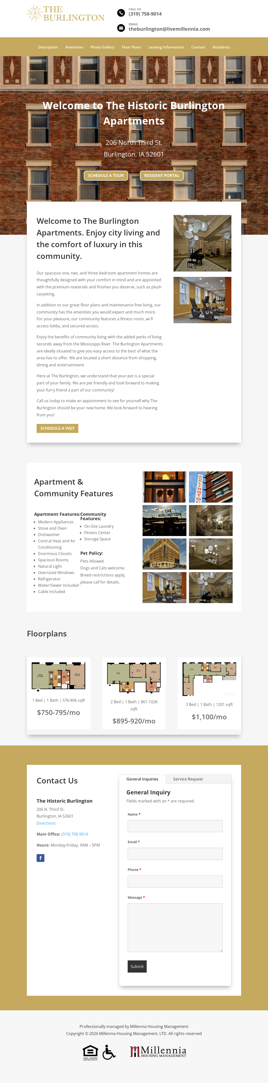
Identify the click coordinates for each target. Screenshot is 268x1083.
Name (134, 814)
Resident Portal (161, 175)
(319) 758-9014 (74, 834)
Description (48, 47)
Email (134, 841)
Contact (198, 47)
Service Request (188, 779)
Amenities (74, 47)
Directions (46, 823)
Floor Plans (131, 47)
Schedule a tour (106, 175)
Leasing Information (166, 47)
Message (136, 897)
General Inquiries (142, 779)
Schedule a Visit (57, 428)
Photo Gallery (102, 47)
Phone (134, 869)
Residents (221, 47)
